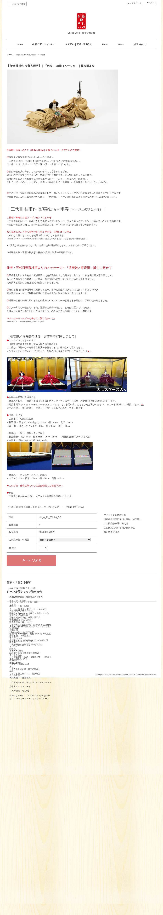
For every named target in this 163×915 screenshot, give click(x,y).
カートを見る (64, 869)
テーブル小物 (64, 629)
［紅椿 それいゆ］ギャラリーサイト (26, 900)
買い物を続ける (111, 532)
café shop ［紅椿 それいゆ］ (22, 594)
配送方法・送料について (20, 877)
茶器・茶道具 (64, 649)
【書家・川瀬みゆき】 (19, 752)
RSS (60, 877)
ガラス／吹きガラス (67, 616)
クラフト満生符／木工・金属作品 (24, 786)
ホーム (10, 55)
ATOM (67, 877)
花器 (60, 662)
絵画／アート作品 (66, 591)
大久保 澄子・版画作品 (20, 800)
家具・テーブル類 (66, 625)
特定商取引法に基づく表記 (21, 896)
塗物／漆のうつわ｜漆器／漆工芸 (73, 608)
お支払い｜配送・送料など (78, 44)
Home (19, 44)
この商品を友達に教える (116, 523)
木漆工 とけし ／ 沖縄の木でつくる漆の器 (28, 728)
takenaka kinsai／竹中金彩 (21, 720)
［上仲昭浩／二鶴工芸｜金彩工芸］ (25, 732)
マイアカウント (134, 3)
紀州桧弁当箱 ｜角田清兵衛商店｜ (25, 740)
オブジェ (62, 637)
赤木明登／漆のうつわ (19, 616)
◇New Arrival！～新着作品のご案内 (74, 587)
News (120, 44)
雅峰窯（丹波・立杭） (19, 643)
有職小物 (62, 620)
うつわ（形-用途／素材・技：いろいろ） (77, 600)
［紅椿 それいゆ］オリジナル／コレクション (30, 811)
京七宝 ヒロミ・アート (20, 821)
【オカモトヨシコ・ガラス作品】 (24, 765)
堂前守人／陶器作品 (18, 672)
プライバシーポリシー (68, 873)
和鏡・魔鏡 (63, 653)
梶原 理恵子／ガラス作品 (21, 654)
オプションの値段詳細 (115, 515)
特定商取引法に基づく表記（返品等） (123, 519)
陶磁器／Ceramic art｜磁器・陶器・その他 (78, 604)
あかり (61, 657)
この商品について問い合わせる (119, 527)
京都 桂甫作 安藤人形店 (26, 55)
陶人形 (61, 633)
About (105, 44)
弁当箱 (61, 596)
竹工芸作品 (63, 612)
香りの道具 (63, 666)
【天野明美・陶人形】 (19, 826)
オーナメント (64, 641)
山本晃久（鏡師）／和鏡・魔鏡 (23, 632)
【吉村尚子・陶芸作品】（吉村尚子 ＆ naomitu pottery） (30, 707)
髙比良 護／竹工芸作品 (20, 724)
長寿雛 (42, 55)
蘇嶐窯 (12, 736)
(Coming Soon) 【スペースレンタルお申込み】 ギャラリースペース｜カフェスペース (29, 838)
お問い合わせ (140, 44)
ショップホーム (16, 865)
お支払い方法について (19, 873)
